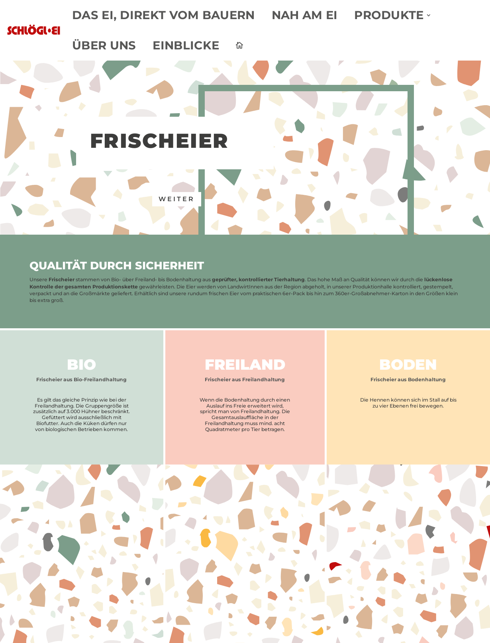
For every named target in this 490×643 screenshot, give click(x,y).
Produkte (383, 15)
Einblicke (185, 45)
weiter (177, 199)
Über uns (104, 45)
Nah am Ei (300, 15)
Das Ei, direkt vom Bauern (162, 15)
